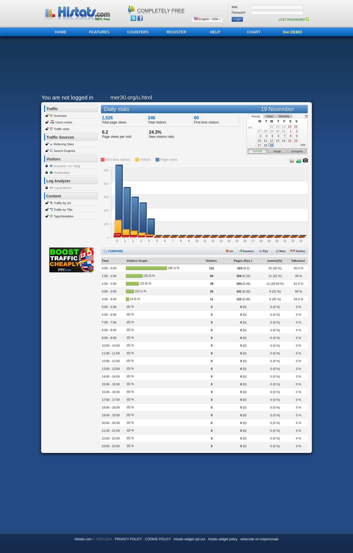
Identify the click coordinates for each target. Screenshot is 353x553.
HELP (215, 32)
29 (271, 131)
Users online (63, 122)
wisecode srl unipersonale (259, 539)
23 (277, 126)
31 (283, 131)
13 (277, 140)
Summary (60, 115)
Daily (269, 116)
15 (289, 140)
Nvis (281, 251)
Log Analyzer (62, 187)
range (277, 151)
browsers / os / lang (67, 166)
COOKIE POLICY (158, 539)
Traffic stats (61, 129)
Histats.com (83, 539)
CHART (254, 32)
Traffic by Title (63, 209)
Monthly (284, 116)
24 (283, 126)
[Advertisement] (175, 66)
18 (265, 145)
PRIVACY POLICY (128, 539)
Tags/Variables (63, 216)
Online (297, 251)
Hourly (256, 116)
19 (271, 145)
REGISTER (176, 32)
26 (295, 126)
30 (277, 131)
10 (259, 140)
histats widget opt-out (189, 539)
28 (265, 131)
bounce (246, 251)
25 (289, 126)
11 (265, 140)
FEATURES (99, 32)
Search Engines (64, 150)
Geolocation (62, 172)
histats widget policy (222, 539)
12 (271, 140)
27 (259, 131)
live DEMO (292, 32)
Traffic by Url (62, 203)
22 (271, 126)
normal (257, 151)
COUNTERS (138, 32)
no (229, 251)
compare (297, 151)
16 (295, 140)
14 (283, 140)
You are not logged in (67, 97)
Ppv (263, 251)
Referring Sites (64, 144)
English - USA (207, 19)
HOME (60, 32)
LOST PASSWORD (294, 19)
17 (259, 145)
